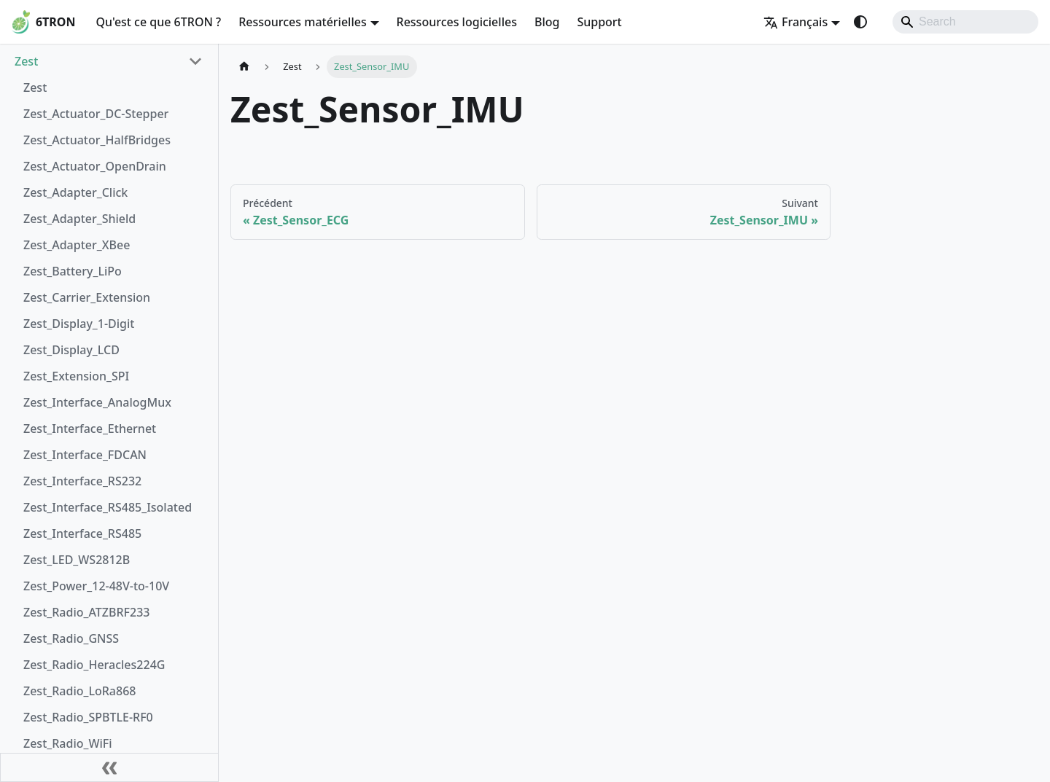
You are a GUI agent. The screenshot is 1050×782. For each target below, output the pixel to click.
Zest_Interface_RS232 (82, 481)
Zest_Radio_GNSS (71, 638)
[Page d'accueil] (244, 66)
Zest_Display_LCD (71, 350)
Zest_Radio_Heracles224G (94, 665)
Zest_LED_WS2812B (76, 560)
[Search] (965, 22)
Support (599, 22)
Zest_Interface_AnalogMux (97, 402)
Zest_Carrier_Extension (86, 297)
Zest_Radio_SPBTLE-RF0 (88, 717)
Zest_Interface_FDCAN (85, 455)
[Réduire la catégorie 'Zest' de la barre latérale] (195, 61)
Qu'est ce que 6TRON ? (158, 22)
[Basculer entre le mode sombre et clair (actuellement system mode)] (860, 22)
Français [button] (795, 22)
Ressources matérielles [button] (302, 22)
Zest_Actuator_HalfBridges (97, 140)
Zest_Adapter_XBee (76, 245)
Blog (546, 22)
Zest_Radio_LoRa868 (79, 691)
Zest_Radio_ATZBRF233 (86, 612)
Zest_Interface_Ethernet (89, 429)
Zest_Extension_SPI (76, 376)
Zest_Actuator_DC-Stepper (95, 114)
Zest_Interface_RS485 (82, 533)
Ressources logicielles (457, 22)
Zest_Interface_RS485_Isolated (107, 507)
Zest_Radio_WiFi (67, 743)
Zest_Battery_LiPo (72, 271)
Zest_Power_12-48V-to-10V (96, 586)
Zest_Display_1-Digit (78, 324)
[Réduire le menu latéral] (109, 767)
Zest (26, 61)
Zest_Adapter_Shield (79, 219)
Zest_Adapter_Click (75, 192)
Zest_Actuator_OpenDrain (94, 166)
